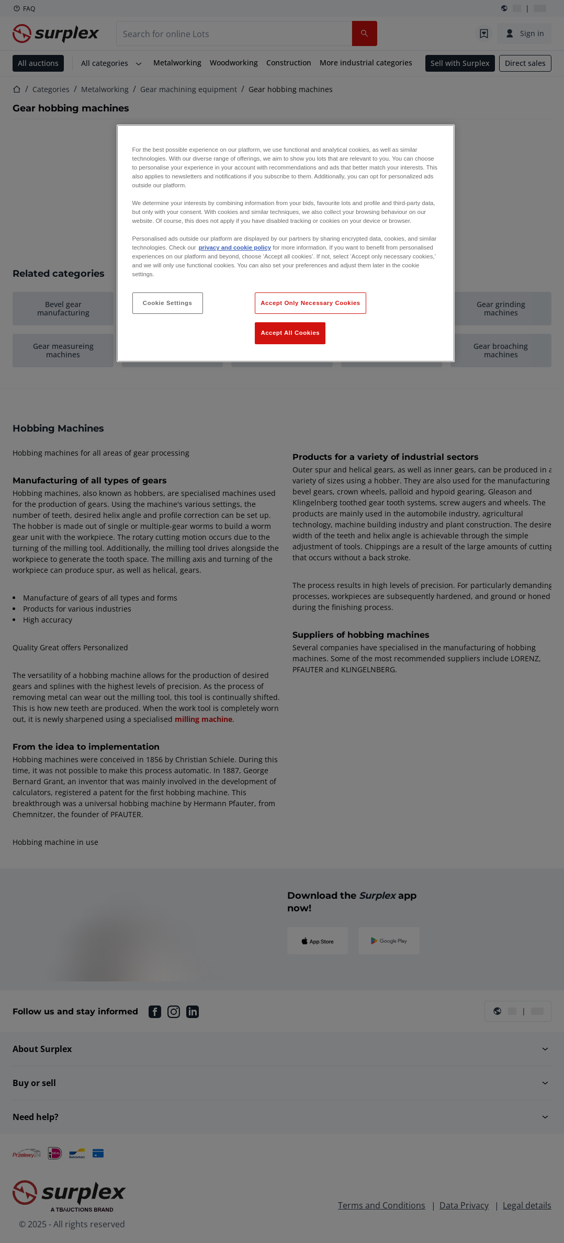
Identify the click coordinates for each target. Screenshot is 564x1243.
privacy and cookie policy (235, 247)
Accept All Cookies (290, 333)
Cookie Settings (168, 303)
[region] (286, 244)
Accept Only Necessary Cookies (310, 303)
